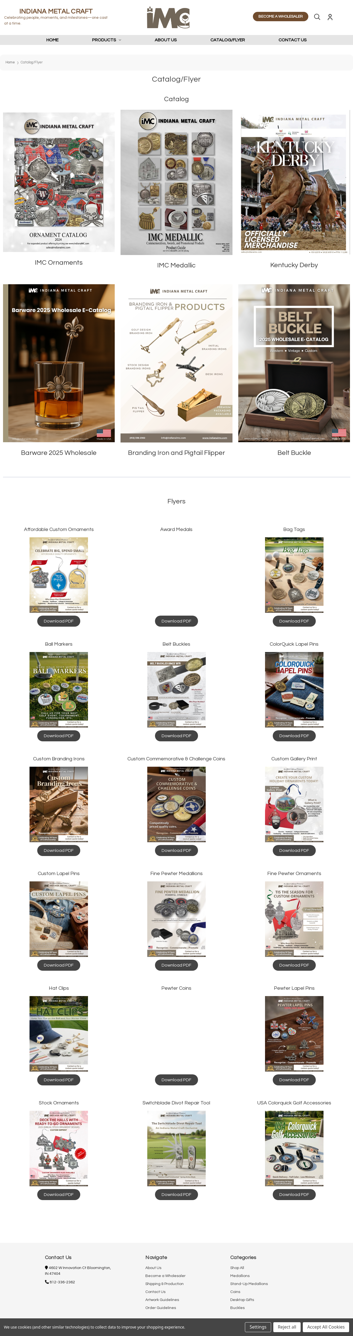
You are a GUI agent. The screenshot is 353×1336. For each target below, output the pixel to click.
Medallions (240, 1276)
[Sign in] (330, 18)
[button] (59, 182)
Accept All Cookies (326, 1327)
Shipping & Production (164, 1284)
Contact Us (293, 40)
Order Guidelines (160, 1308)
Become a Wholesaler (165, 1276)
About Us (166, 40)
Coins (235, 1292)
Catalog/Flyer (227, 40)
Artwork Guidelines (162, 1300)
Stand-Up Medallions (249, 1284)
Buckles (237, 1308)
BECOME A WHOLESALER (280, 16)
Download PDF (59, 621)
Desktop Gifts (242, 1300)
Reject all (287, 1327)
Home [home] (52, 40)
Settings (258, 1327)
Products (106, 40)
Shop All (237, 1268)
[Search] (317, 18)
